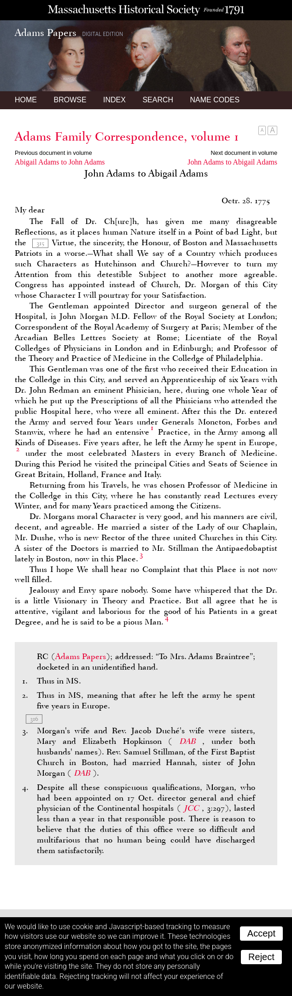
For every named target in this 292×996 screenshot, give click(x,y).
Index (114, 100)
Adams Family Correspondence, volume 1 (127, 136)
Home (26, 100)
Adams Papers (80, 656)
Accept (261, 933)
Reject (261, 957)
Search (157, 100)
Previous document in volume (53, 152)
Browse (69, 100)
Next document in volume (244, 152)
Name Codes (215, 100)
